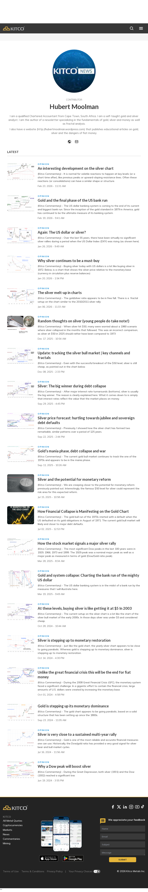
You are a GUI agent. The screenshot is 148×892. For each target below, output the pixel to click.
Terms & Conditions (32, 871)
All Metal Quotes (12, 820)
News (6, 834)
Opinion (43, 164)
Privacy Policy (55, 871)
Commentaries (11, 838)
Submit (122, 859)
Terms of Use (11, 871)
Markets (7, 829)
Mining (6, 843)
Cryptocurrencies (13, 825)
